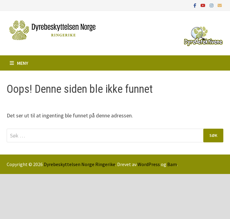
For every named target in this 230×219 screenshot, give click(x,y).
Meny (19, 63)
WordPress (148, 164)
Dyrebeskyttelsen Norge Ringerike (79, 164)
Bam (172, 164)
